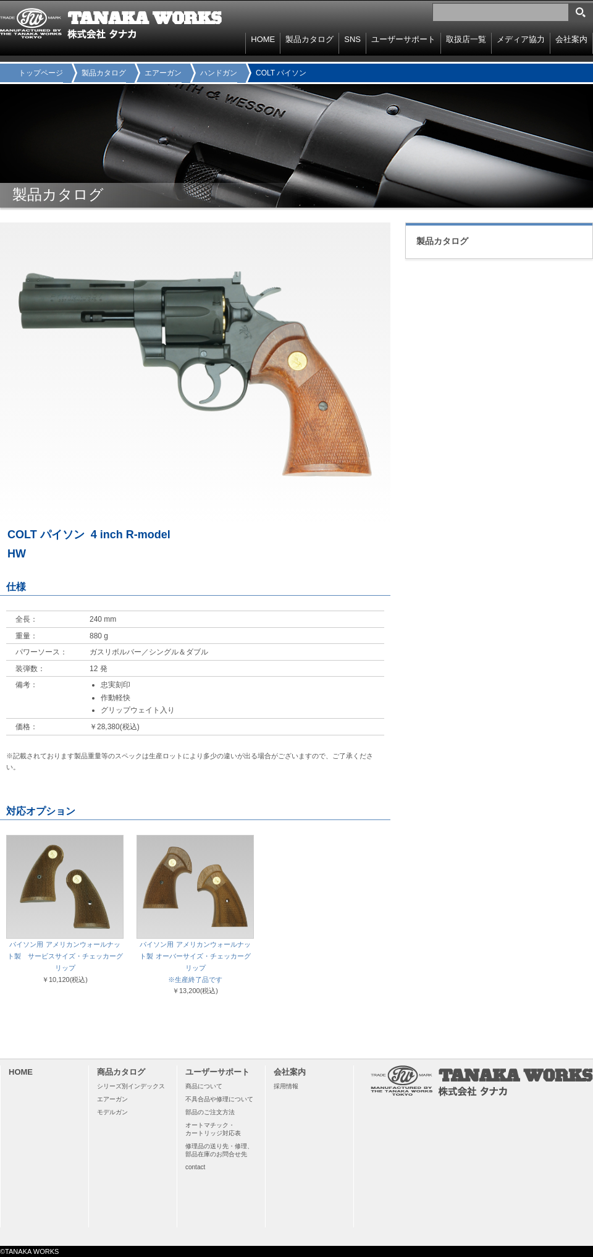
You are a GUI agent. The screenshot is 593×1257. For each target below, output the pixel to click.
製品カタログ (104, 73)
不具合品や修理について (219, 1099)
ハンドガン (218, 73)
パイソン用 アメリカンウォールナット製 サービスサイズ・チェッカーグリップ (65, 956)
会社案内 (571, 39)
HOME (263, 39)
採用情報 (286, 1086)
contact (195, 1167)
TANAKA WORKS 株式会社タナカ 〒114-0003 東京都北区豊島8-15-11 (111, 23)
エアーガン (163, 73)
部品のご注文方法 (210, 1112)
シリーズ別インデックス (131, 1086)
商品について (203, 1086)
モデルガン (112, 1112)
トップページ (41, 73)
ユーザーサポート (403, 39)
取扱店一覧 (466, 39)
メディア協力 (521, 39)
